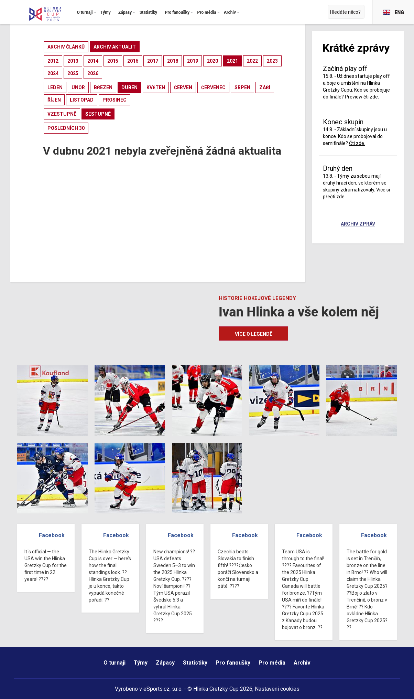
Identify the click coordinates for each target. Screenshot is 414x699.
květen (155, 87)
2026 (92, 73)
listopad (82, 100)
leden (55, 87)
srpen (242, 87)
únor (78, 87)
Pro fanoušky (233, 662)
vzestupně (61, 114)
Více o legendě (253, 334)
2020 (212, 61)
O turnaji (115, 662)
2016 (132, 61)
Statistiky (195, 662)
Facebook (52, 535)
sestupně (98, 114)
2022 (252, 61)
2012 (52, 61)
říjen (54, 100)
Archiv (302, 662)
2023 (272, 61)
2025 (72, 73)
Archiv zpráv (358, 224)
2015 (112, 61)
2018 (172, 61)
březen (103, 87)
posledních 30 (66, 128)
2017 (152, 61)
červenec (213, 87)
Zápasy (165, 662)
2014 (92, 61)
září (264, 87)
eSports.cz (156, 689)
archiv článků (66, 47)
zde (374, 97)
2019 (192, 61)
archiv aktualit (115, 47)
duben (129, 87)
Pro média (272, 662)
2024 (52, 73)
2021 (232, 61)
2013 (72, 61)
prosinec (114, 100)
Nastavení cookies (277, 689)
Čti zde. (357, 143)
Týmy (141, 662)
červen (183, 87)
